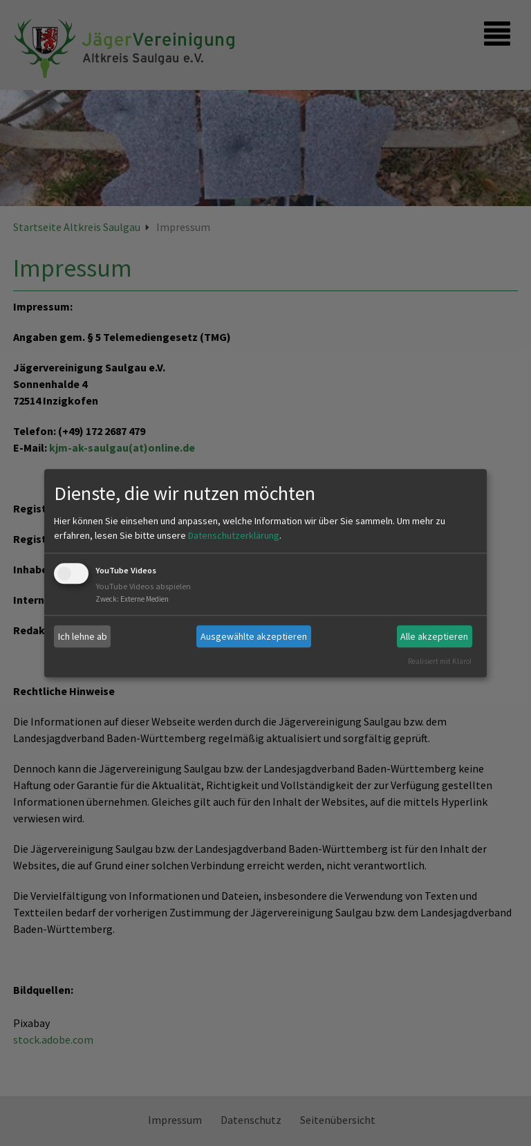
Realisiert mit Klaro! (440, 661)
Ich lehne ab (82, 636)
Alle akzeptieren (434, 636)
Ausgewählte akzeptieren (254, 636)
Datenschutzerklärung (233, 536)
